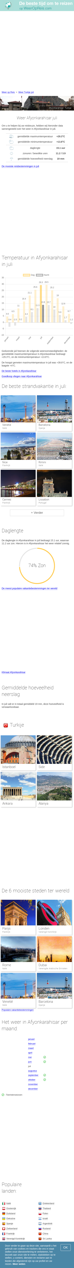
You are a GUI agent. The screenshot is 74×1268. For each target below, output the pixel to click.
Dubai (43, 965)
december (33, 1088)
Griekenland (48, 1203)
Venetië (6, 424)
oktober (31, 1079)
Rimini (42, 462)
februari (31, 1043)
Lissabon (44, 499)
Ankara (7, 803)
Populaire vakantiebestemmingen (18, 1010)
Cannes (6, 499)
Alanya (43, 803)
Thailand (47, 1208)
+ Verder (37, 512)
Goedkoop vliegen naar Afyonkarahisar (22, 376)
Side (42, 767)
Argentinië (47, 1223)
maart (31, 1048)
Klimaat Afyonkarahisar (13, 672)
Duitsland (10, 1213)
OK (65, 1247)
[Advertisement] (37, 51)
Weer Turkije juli (26, 92)
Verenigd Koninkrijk (48, 932)
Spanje (42, 1005)
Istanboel (8, 767)
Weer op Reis (8, 92)
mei (30, 1057)
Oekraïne (10, 1218)
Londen (44, 928)
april (30, 1052)
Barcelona (44, 424)
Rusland (47, 1228)
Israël (45, 1218)
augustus (32, 1071)
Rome (6, 965)
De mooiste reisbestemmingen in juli (20, 166)
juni (29, 1061)
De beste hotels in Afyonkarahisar (19, 371)
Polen (45, 1213)
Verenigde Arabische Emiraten (53, 968)
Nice (4, 462)
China (45, 1233)
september (33, 1075)
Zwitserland (11, 1228)
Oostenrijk (11, 1208)
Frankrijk (6, 932)
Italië (4, 968)
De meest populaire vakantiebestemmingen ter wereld (29, 588)
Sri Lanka (47, 1238)
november (33, 1084)
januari (31, 1039)
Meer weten (19, 1264)
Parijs (6, 928)
